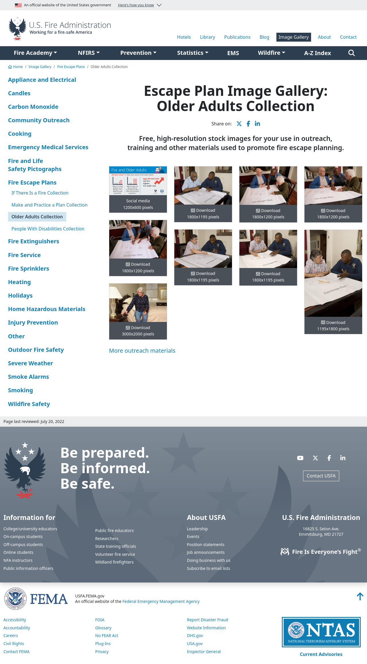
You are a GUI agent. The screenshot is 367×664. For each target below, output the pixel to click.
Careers (10, 635)
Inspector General (204, 651)
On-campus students (23, 536)
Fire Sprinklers (28, 268)
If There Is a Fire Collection (40, 193)
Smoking (20, 390)
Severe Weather (30, 363)
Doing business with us (209, 560)
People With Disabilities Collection (47, 229)
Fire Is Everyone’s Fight (321, 552)
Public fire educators (114, 530)
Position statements (206, 544)
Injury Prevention (33, 322)
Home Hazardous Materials (46, 309)
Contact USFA (321, 476)
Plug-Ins (103, 643)
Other (16, 336)
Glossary (103, 627)
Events (193, 536)
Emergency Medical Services (48, 147)
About (324, 37)
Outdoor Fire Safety (36, 350)
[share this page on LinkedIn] (257, 124)
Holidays (20, 295)
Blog (265, 37)
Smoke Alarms (28, 376)
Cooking (20, 133)
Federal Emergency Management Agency (161, 601)
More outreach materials (142, 350)
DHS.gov (195, 635)
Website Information (206, 627)
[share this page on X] (239, 124)
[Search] (351, 53)
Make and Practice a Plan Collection (49, 205)
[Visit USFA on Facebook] (329, 458)
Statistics (190, 53)
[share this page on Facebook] (248, 124)
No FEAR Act (106, 635)
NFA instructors (17, 560)
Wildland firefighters (114, 562)
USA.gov (195, 643)
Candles (19, 93)
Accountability (16, 627)
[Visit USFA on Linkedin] (343, 458)
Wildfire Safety (29, 404)
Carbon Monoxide (33, 106)
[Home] (61, 28)
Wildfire (269, 53)
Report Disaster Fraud (207, 619)
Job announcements (206, 552)
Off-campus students (23, 544)
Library (207, 37)
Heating (19, 282)
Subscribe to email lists (208, 568)
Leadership (197, 528)
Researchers (106, 538)
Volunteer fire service (115, 554)
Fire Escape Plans (71, 66)
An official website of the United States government (84, 5)
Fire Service (24, 255)
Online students (18, 552)
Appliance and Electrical (42, 80)
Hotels (184, 37)
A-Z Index (317, 53)
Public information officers (28, 568)
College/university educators (30, 528)
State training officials (115, 546)
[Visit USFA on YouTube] (300, 458)
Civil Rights (13, 643)
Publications (237, 37)
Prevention (136, 53)
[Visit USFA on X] (315, 458)
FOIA (99, 619)
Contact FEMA (16, 651)
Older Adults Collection (37, 216)
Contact (348, 37)
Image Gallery (294, 37)
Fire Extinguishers (33, 241)
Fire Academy (33, 53)
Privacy (102, 651)
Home (15, 66)
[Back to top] (360, 598)
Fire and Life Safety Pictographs (35, 165)
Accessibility (14, 619)
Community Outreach (39, 120)
